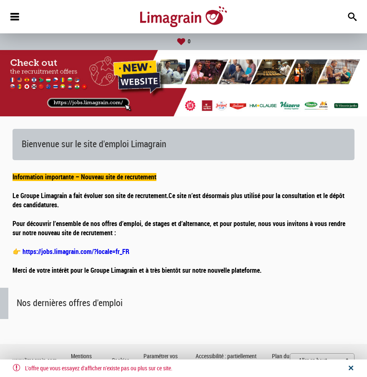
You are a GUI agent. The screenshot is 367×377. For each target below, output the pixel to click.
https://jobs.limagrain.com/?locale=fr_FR (76, 252)
